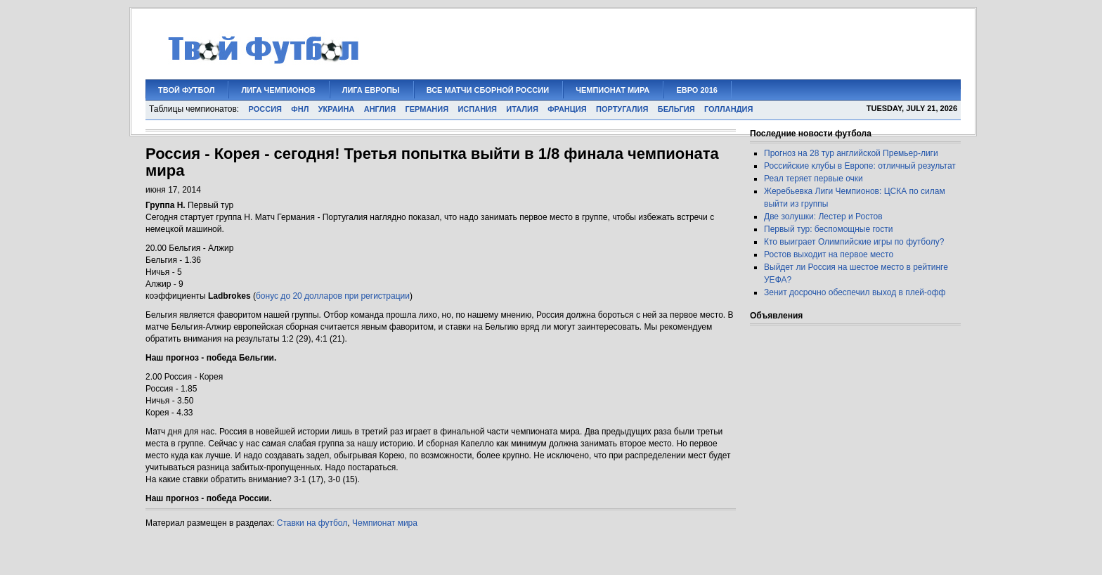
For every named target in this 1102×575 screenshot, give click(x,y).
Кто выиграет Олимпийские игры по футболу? (854, 242)
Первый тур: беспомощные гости (828, 229)
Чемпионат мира (384, 523)
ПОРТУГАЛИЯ (622, 109)
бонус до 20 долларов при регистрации (333, 296)
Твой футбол (186, 90)
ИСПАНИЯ (477, 109)
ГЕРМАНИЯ (426, 109)
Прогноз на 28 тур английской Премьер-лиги (851, 153)
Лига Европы (371, 90)
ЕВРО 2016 (697, 90)
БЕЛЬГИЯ (676, 109)
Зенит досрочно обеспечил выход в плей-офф (855, 292)
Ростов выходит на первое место (828, 254)
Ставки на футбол (312, 523)
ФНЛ (300, 109)
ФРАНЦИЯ (567, 109)
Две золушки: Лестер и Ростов (823, 216)
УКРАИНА (336, 109)
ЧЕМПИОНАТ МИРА (612, 90)
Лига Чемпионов (278, 90)
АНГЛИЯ (380, 109)
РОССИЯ (265, 109)
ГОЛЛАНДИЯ (728, 109)
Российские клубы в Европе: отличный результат (860, 166)
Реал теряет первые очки (813, 178)
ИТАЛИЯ (522, 109)
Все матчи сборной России (488, 90)
